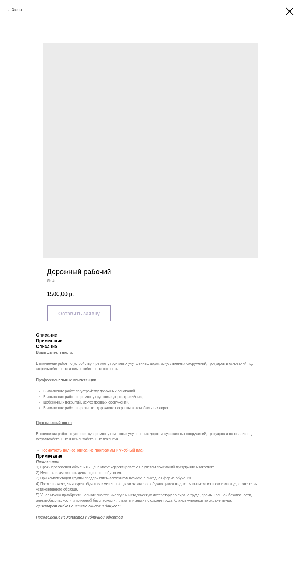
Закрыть (19, 10)
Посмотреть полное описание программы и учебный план (93, 450)
